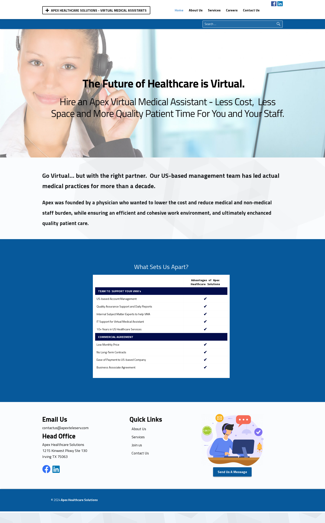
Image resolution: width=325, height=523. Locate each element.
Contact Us (251, 10)
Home (179, 10)
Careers (232, 10)
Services (214, 10)
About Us (196, 10)
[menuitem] (179, 10)
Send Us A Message (232, 471)
